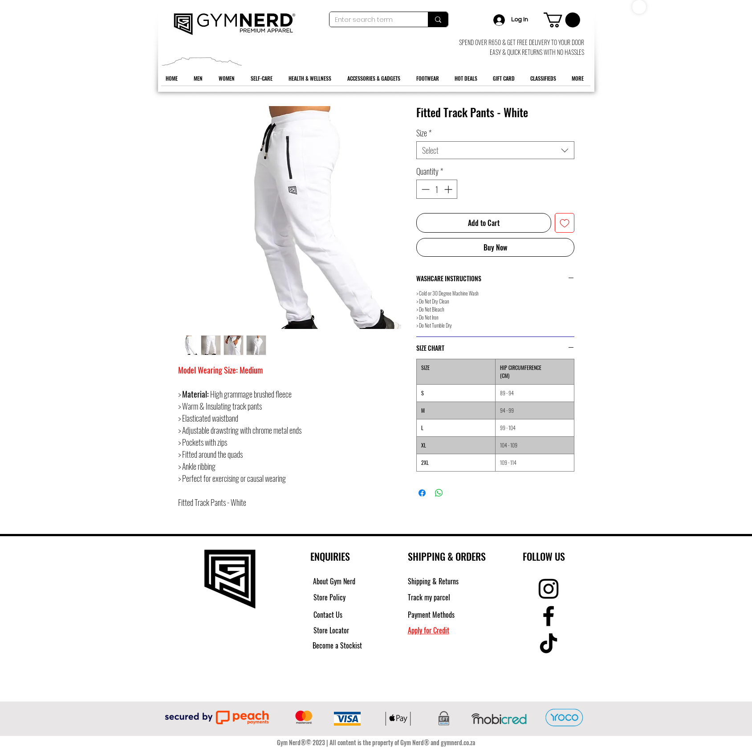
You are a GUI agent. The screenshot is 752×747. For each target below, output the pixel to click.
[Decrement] (424, 189)
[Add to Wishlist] (564, 223)
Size (423, 133)
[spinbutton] (436, 189)
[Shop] (639, 7)
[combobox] (495, 150)
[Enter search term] (372, 20)
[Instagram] (548, 588)
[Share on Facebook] (422, 493)
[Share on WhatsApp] (439, 493)
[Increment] (449, 189)
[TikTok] (548, 643)
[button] (562, 19)
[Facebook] (548, 616)
